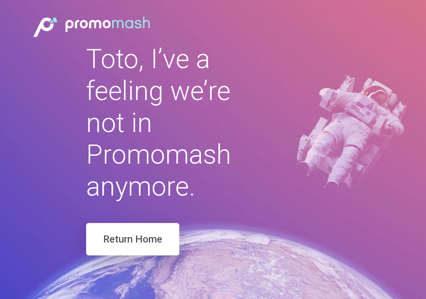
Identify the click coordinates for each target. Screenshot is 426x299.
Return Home (132, 239)
